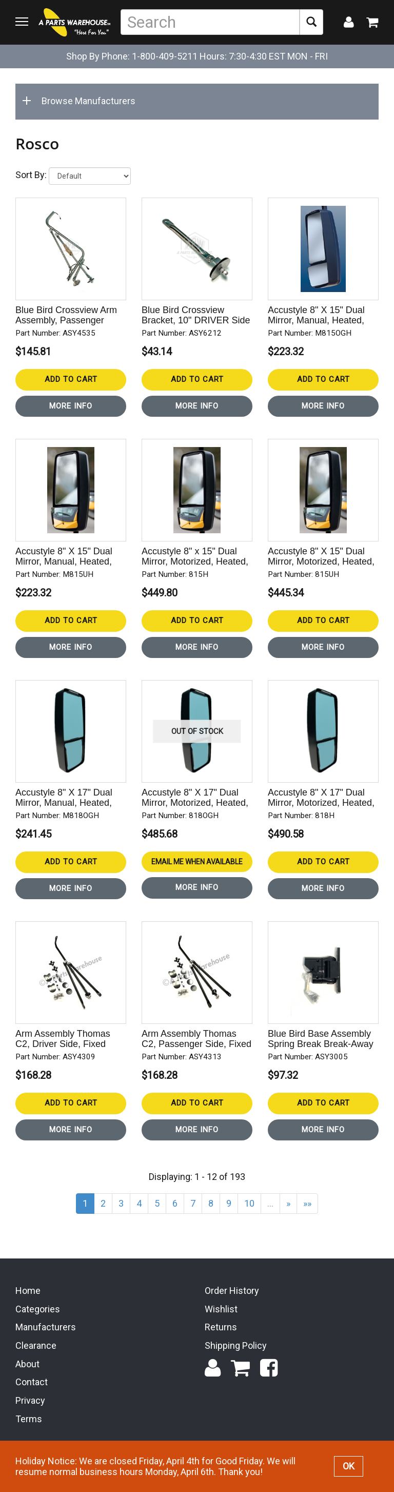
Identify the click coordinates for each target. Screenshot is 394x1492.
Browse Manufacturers (80, 100)
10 (249, 1203)
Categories (37, 1309)
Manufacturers (45, 1327)
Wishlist (221, 1309)
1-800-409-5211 (165, 56)
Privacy (30, 1400)
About (27, 1364)
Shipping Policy (236, 1345)
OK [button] (348, 1466)
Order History (232, 1290)
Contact (31, 1382)
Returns (221, 1327)
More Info (70, 406)
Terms (28, 1418)
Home (28, 1290)
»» (307, 1203)
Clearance (35, 1345)
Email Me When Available (197, 862)
